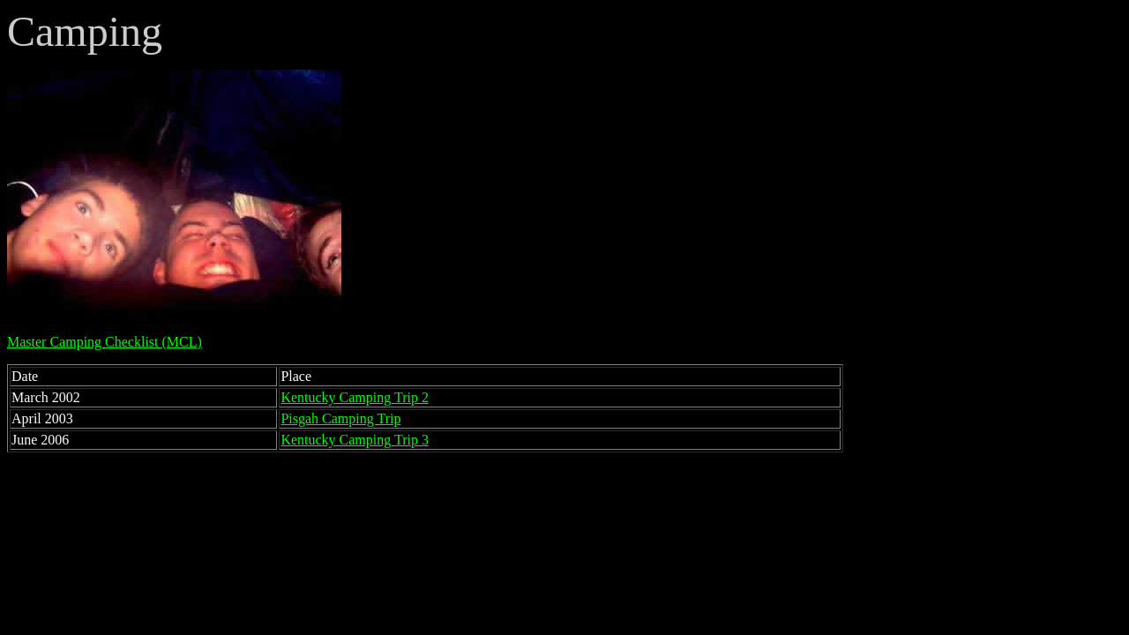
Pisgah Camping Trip (340, 418)
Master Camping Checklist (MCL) (104, 341)
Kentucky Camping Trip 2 (354, 397)
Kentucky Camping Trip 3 (354, 439)
